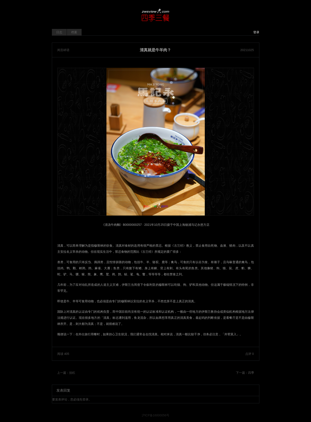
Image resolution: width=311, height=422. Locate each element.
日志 (59, 32)
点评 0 (249, 353)
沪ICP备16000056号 (155, 415)
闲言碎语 (63, 50)
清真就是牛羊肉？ (155, 50)
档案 (74, 32)
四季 (251, 372)
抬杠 (72, 372)
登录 (256, 32)
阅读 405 (63, 353)
